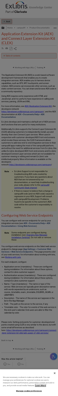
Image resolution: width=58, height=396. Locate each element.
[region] (29, 382)
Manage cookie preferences (29, 391)
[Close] (55, 373)
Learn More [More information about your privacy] (40, 385)
